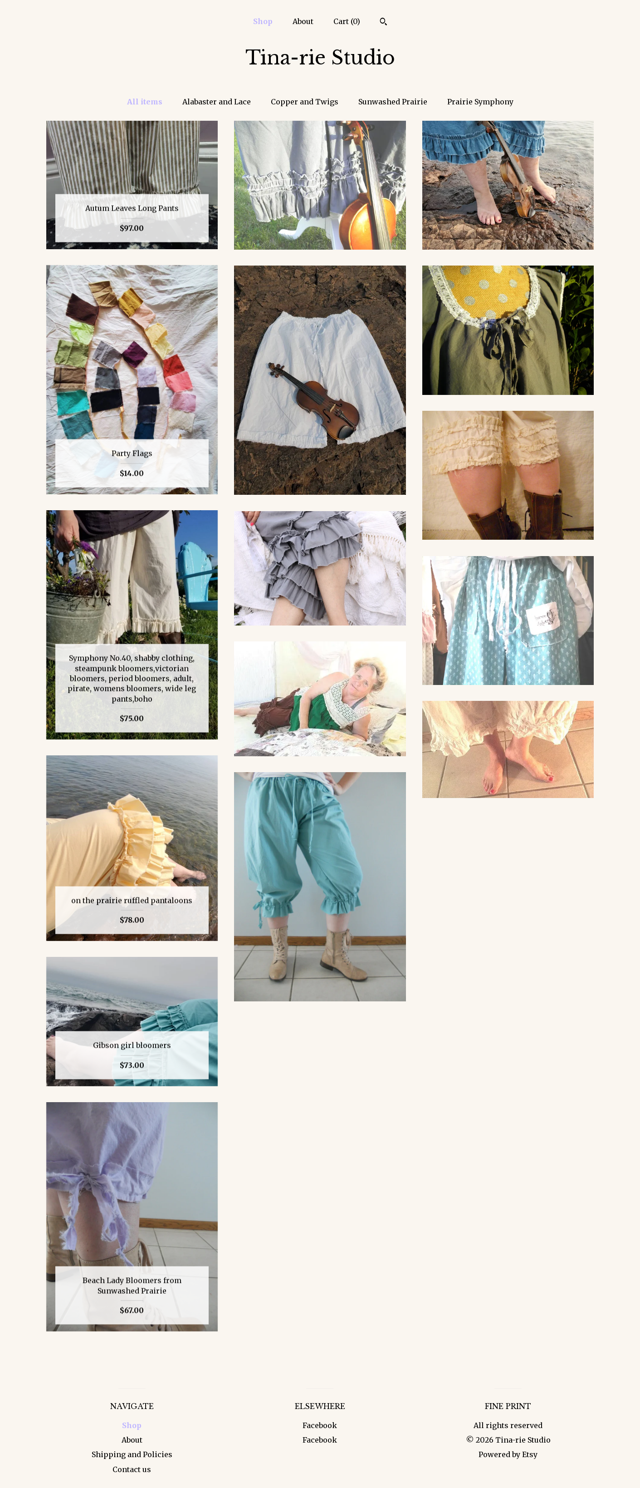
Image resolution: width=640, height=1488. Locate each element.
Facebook (320, 1425)
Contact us (131, 1469)
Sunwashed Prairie (392, 101)
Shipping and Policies (132, 1454)
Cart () (346, 21)
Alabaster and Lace (216, 101)
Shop (263, 21)
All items (144, 101)
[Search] (383, 23)
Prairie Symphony (480, 101)
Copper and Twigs (304, 101)
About (303, 21)
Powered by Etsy (508, 1454)
